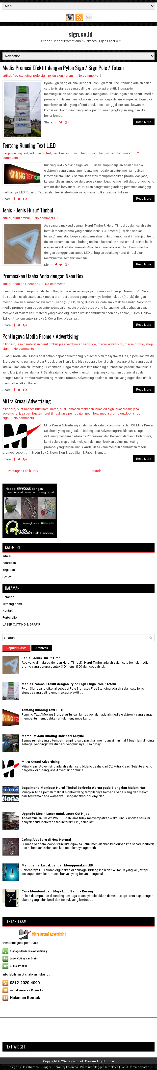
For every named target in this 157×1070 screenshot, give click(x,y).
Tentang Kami (12, 604)
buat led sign (104, 409)
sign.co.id (80, 33)
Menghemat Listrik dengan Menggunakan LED (57, 865)
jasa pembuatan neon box (77, 344)
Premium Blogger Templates (99, 1067)
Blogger (108, 1061)
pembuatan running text (69, 153)
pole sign (40, 75)
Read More (143, 122)
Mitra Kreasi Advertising (26, 401)
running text (96, 153)
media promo (134, 344)
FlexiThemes (30, 1067)
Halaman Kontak (25, 997)
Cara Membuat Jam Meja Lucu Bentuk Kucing (57, 891)
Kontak (7, 610)
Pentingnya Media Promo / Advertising (40, 336)
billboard (8, 344)
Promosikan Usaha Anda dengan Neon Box (42, 276)
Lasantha (72, 1067)
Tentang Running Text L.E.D (29, 145)
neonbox (33, 284)
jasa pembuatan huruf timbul (37, 344)
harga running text (15, 153)
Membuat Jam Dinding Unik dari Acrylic (53, 736)
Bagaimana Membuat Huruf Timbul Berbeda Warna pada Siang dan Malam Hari (84, 788)
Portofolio (9, 617)
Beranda (96, 471)
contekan (9, 563)
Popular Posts (16, 648)
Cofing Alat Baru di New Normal (46, 839)
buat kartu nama (46, 409)
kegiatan (8, 570)
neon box (19, 284)
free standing (22, 75)
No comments (88, 75)
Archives (41, 648)
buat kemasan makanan (77, 409)
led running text (40, 153)
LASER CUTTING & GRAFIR (21, 624)
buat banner (25, 409)
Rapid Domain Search (135, 1067)
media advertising (110, 344)
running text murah (119, 153)
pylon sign (55, 75)
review (7, 577)
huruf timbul (21, 218)
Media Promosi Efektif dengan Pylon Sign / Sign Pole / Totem (63, 67)
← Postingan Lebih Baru (21, 471)
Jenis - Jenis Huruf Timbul (27, 210)
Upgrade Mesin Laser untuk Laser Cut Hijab (55, 813)
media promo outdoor (115, 413)
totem (68, 75)
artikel (6, 75)
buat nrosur (123, 409)
